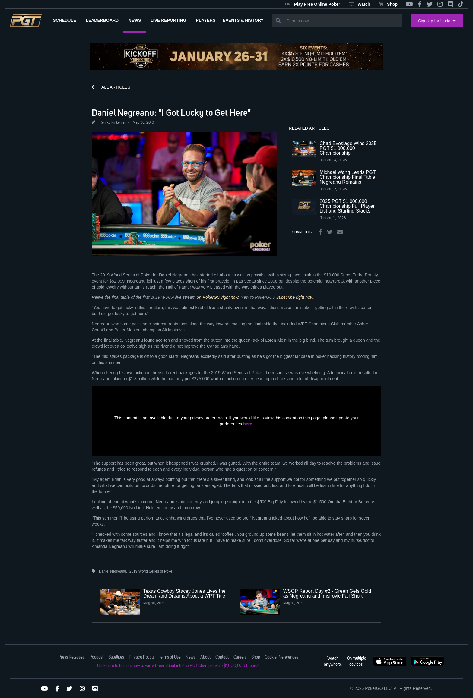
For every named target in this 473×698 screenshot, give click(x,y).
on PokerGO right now (217, 297)
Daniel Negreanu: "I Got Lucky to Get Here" (171, 112)
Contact (222, 657)
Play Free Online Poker (312, 4)
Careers (239, 657)
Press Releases (71, 657)
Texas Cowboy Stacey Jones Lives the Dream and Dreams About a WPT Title (184, 594)
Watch (359, 4)
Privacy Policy (141, 657)
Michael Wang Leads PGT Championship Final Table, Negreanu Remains (348, 177)
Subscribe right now (294, 297)
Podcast (96, 657)
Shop (388, 4)
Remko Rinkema (112, 123)
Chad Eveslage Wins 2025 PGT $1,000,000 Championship (348, 148)
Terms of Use (170, 657)
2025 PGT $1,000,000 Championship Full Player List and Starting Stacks (347, 206)
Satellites (116, 657)
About (205, 657)
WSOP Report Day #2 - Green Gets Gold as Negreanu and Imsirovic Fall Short (327, 594)
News (190, 657)
